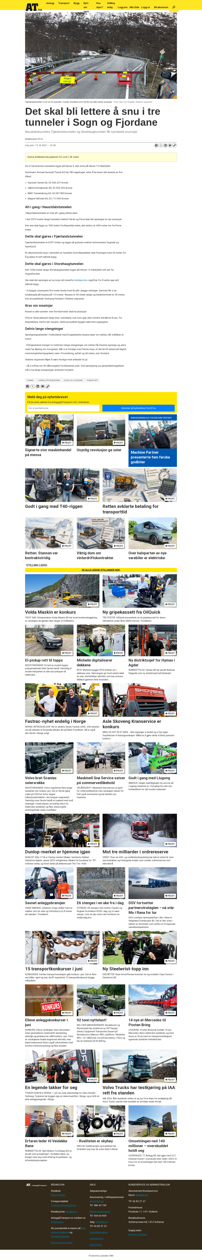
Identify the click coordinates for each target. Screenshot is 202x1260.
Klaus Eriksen (58, 1195)
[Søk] (173, 7)
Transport (64, 3)
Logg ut (145, 7)
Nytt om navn (86, 7)
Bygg (76, 3)
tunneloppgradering (49, 380)
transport (92, 380)
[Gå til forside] (34, 7)
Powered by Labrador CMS (101, 1256)
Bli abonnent (161, 7)
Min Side (134, 7)
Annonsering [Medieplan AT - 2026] (96, 1238)
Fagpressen (57, 1222)
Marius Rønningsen (100, 1211)
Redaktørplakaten (60, 1236)
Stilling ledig (111, 5)
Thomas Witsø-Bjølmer (63, 1205)
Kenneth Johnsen (137, 1234)
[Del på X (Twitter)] (161, 145)
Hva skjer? (99, 5)
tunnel (30, 380)
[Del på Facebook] (156, 145)
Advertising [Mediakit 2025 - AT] (96, 1244)
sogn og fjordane (73, 380)
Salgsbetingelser (99, 1232)
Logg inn (122, 7)
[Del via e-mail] (170, 145)
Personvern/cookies (62, 1242)
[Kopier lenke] (174, 145)
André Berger (97, 1201)
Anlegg (50, 3)
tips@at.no (71, 1211)
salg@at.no (102, 1222)
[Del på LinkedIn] (165, 145)
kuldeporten (81, 280)
